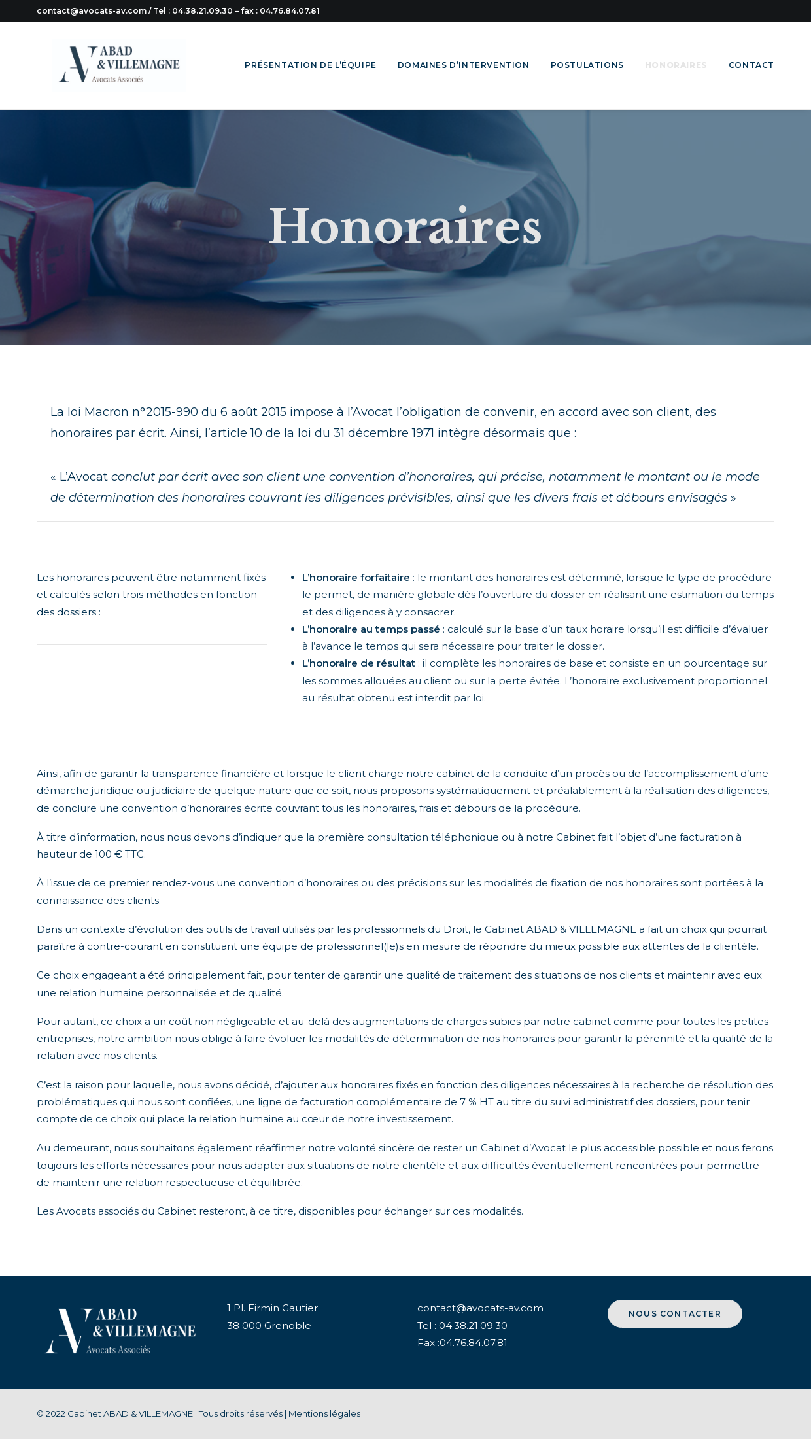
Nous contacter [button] (675, 1314)
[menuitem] (315, 65)
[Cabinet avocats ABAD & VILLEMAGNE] (103, 65)
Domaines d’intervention (464, 65)
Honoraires (676, 65)
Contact (751, 65)
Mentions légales (324, 1413)
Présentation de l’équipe (310, 65)
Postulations (587, 65)
